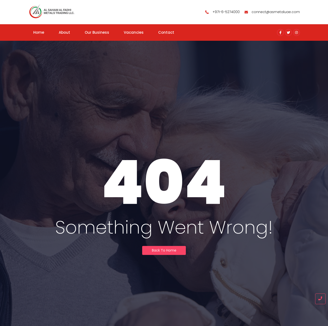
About (64, 32)
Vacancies (134, 32)
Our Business (97, 32)
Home (38, 32)
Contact (166, 32)
